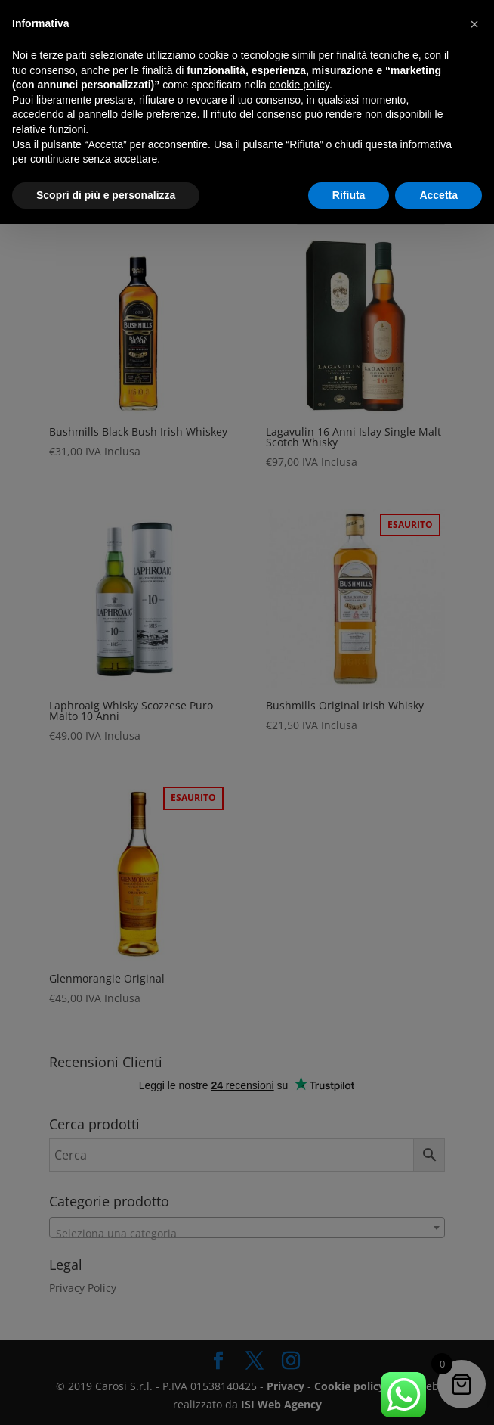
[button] (474, 24)
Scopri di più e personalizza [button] (105, 195)
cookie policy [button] (299, 85)
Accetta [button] (438, 195)
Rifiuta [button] (349, 195)
